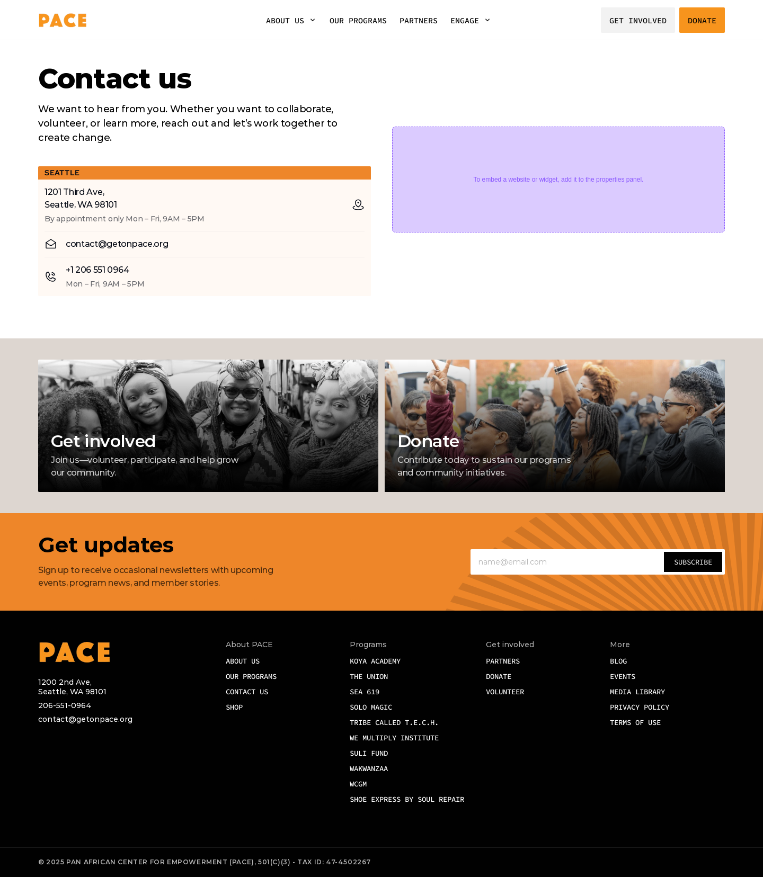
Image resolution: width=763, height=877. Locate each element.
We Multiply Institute (394, 737)
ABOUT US (285, 20)
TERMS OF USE (635, 722)
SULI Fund (369, 753)
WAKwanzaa (369, 768)
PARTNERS (419, 20)
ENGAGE (464, 20)
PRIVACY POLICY (639, 707)
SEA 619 (364, 691)
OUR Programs (251, 676)
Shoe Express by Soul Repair (407, 799)
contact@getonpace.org (85, 719)
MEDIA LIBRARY (637, 691)
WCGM (360, 784)
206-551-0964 (65, 705)
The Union (369, 676)
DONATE (498, 676)
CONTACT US (247, 691)
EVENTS (622, 676)
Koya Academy (375, 661)
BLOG (618, 661)
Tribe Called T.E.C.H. (394, 722)
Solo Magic (371, 707)
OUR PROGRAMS (358, 20)
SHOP (234, 707)
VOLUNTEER (505, 691)
